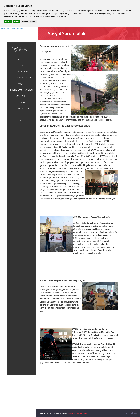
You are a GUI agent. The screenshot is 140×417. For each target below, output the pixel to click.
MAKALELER (20, 96)
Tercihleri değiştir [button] (28, 21)
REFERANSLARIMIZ (23, 108)
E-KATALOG (20, 102)
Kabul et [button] (8, 21)
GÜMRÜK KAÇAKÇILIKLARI (16, 85)
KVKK (18, 114)
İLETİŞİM (19, 120)
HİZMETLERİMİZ (22, 72)
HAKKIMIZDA (21, 66)
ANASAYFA (20, 60)
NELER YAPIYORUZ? (23, 78)
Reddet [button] (16, 21)
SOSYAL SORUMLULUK (24, 90)
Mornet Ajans (130, 413)
